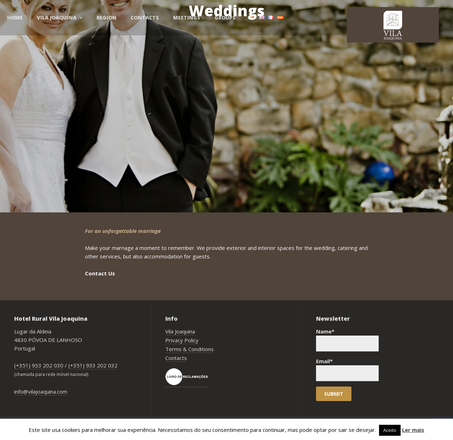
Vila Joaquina (180, 331)
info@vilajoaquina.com (40, 391)
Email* (347, 369)
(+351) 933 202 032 (92, 365)
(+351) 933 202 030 (38, 365)
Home (15, 17)
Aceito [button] (389, 430)
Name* (347, 340)
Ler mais (413, 429)
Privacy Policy (182, 340)
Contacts (176, 357)
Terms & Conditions (189, 349)
